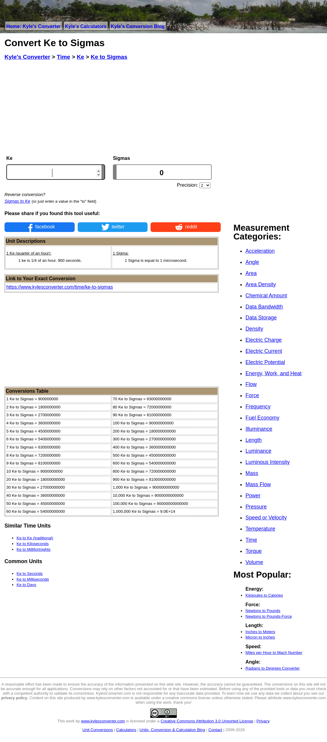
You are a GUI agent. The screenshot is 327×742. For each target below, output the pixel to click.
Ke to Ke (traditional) (35, 538)
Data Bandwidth (264, 307)
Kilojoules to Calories (264, 595)
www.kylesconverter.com (103, 721)
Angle (252, 262)
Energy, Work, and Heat (273, 373)
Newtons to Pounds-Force (268, 616)
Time (251, 540)
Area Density (260, 284)
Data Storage (261, 318)
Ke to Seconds (30, 573)
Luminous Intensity (267, 462)
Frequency (257, 407)
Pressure (255, 507)
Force (252, 395)
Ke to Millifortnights (34, 549)
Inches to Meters (260, 631)
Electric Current (263, 351)
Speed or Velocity (266, 518)
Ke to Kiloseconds (33, 543)
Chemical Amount (266, 296)
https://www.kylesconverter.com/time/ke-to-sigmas (59, 287)
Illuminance (258, 429)
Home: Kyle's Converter (33, 26)
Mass (251, 473)
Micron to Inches (260, 637)
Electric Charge (263, 340)
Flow (251, 384)
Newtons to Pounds (262, 610)
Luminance (258, 451)
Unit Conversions (97, 730)
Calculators (126, 730)
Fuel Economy (262, 418)
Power (252, 496)
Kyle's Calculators (86, 26)
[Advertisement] (113, 108)
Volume (254, 562)
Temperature (260, 529)
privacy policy (14, 698)
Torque (253, 551)
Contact (215, 730)
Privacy (263, 721)
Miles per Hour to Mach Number (273, 652)
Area (251, 273)
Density (254, 329)
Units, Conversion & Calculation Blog (172, 730)
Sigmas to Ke (17, 201)
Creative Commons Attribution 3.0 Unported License (206, 721)
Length (253, 440)
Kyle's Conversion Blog (138, 26)
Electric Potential (265, 362)
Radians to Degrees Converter (272, 668)
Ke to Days (26, 584)
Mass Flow (258, 484)
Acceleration (260, 251)
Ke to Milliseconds (33, 579)
